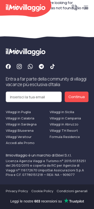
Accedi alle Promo (20, 143)
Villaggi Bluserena (20, 130)
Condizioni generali (72, 191)
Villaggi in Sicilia (62, 112)
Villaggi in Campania (65, 118)
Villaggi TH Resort (64, 130)
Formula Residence (65, 136)
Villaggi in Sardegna (21, 124)
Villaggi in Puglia (18, 112)
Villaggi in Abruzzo (64, 124)
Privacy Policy (17, 191)
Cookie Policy (42, 191)
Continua (76, 96)
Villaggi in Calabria (20, 118)
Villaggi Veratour (19, 136)
